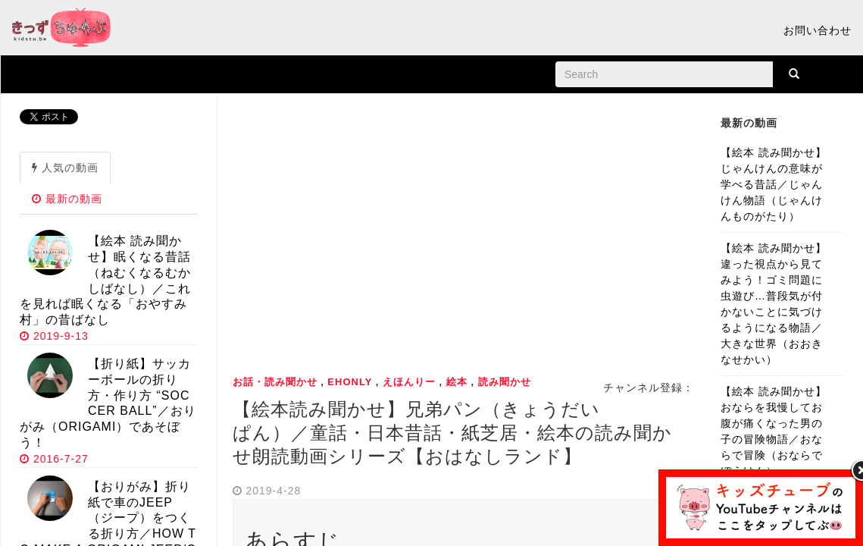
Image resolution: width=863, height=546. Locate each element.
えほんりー (409, 382)
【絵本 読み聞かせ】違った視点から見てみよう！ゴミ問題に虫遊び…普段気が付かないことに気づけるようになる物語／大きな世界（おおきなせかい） (774, 304)
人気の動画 (65, 168)
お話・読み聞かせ (275, 382)
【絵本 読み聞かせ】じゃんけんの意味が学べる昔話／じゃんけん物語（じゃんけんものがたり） (774, 184)
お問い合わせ (817, 30)
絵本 (456, 382)
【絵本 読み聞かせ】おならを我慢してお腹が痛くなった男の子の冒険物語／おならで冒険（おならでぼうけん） (774, 431)
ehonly (349, 382)
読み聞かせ (504, 382)
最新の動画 (67, 199)
